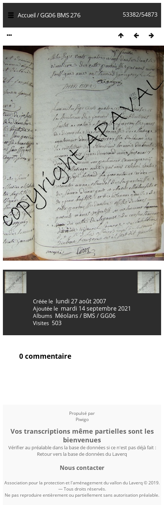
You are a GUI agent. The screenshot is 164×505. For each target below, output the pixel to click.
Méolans (66, 316)
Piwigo (82, 419)
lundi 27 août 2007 (81, 301)
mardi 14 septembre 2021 (96, 308)
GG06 (107, 316)
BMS (89, 316)
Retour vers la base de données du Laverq (82, 454)
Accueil (27, 15)
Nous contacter (82, 468)
